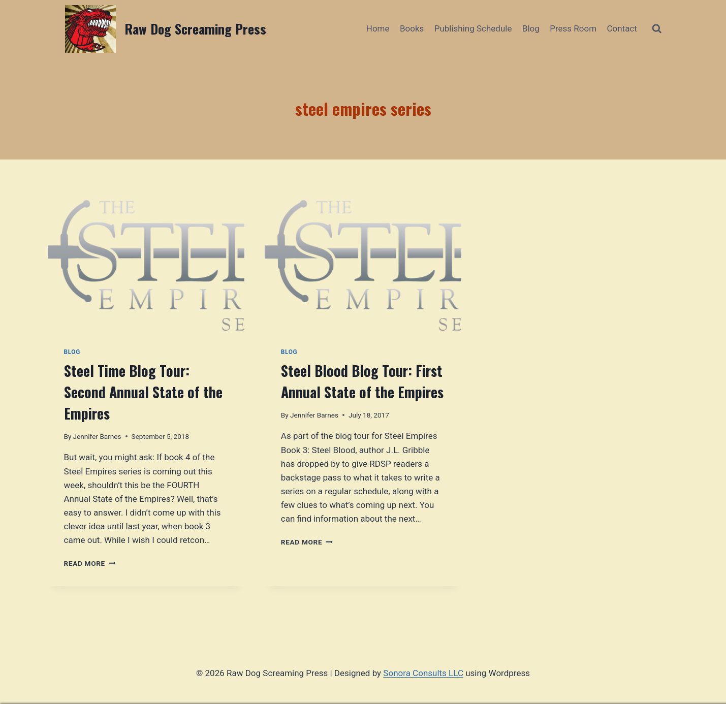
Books (412, 28)
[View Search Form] (656, 28)
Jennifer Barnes (97, 436)
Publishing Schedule (473, 28)
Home (378, 28)
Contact (622, 28)
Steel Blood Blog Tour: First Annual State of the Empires (362, 381)
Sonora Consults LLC (423, 673)
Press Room (573, 28)
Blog (531, 28)
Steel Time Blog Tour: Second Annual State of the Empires (143, 392)
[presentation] (146, 265)
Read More (90, 563)
